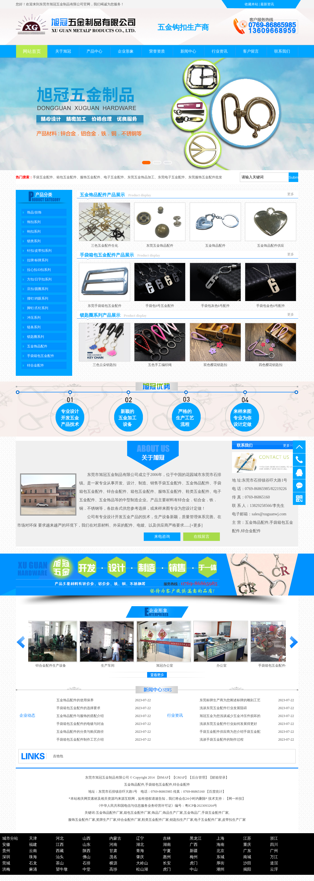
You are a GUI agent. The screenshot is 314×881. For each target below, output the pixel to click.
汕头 (60, 857)
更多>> (288, 446)
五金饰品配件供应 (270, 246)
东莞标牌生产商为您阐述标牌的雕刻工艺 (230, 700)
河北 (60, 838)
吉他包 (58, 756)
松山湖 (142, 869)
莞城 (6, 863)
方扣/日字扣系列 (39, 279)
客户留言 (251, 51)
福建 (33, 844)
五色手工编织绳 (160, 365)
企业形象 (126, 51)
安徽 (6, 844)
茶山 (60, 863)
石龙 (33, 863)
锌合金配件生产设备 (52, 666)
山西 (86, 838)
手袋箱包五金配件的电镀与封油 (80, 724)
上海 (220, 838)
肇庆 (140, 857)
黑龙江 (196, 838)
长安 (167, 863)
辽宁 (140, 838)
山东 (86, 844)
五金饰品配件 (37, 346)
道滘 (274, 863)
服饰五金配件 (90, 177)
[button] (146, 162)
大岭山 (142, 863)
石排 (86, 863)
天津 (33, 838)
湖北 (140, 844)
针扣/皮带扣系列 (39, 251)
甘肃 (113, 851)
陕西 (86, 851)
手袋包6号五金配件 (159, 306)
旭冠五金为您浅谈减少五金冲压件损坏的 (230, 716)
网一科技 (235, 799)
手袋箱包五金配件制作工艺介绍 (80, 739)
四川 (274, 844)
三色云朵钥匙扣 (104, 365)
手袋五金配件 (43, 177)
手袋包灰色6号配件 (215, 306)
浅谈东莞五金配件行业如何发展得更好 (228, 724)
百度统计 (215, 792)
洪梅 (6, 869)
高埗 (113, 869)
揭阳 (247, 869)
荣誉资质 (157, 51)
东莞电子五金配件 (171, 177)
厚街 (220, 863)
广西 (194, 844)
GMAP (180, 777)
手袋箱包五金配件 (40, 356)
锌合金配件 (35, 365)
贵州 (6, 851)
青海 (140, 851)
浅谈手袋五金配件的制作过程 (222, 739)
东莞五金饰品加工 (140, 177)
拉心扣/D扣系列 (39, 270)
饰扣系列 (34, 222)
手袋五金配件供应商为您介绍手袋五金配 (230, 732)
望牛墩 (62, 869)
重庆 (247, 844)
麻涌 (33, 869)
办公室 (223, 666)
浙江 (274, 838)
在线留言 (201, 536)
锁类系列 (34, 241)
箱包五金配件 (66, 177)
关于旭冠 (63, 51)
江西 (60, 844)
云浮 (274, 869)
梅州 (194, 857)
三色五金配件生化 (104, 246)
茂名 (113, 857)
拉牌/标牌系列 (37, 260)
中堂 (86, 869)
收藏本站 (251, 4)
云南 (33, 851)
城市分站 (10, 838)
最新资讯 (267, 4)
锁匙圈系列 (35, 337)
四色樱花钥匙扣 (270, 365)
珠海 (33, 857)
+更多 (196, 525)
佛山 (86, 857)
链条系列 (34, 327)
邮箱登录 (218, 777)
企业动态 (27, 715)
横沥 (113, 863)
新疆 (194, 851)
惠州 (167, 857)
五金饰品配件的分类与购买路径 (80, 732)
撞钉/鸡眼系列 (37, 298)
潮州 (220, 869)
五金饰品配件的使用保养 (75, 700)
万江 (274, 857)
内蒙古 (115, 838)
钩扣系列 (34, 231)
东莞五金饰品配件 (159, 246)
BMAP (164, 777)
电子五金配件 (114, 177)
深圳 (6, 857)
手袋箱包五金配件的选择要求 (78, 708)
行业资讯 (219, 51)
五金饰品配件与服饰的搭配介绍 (80, 716)
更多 (290, 194)
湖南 (167, 844)
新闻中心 (188, 51)
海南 (220, 844)
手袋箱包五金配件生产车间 (279, 666)
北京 (220, 851)
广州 (274, 851)
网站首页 (32, 51)
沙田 (247, 863)
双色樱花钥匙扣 (215, 365)
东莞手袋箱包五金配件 (104, 306)
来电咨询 (162, 536)
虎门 (194, 863)
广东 (247, 851)
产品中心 (94, 51)
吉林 (167, 838)
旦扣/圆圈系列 (37, 289)
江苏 (247, 838)
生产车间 (109, 666)
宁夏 (167, 851)
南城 (247, 857)
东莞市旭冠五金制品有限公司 (107, 777)
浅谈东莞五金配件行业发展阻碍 (223, 708)
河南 (113, 844)
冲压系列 (34, 318)
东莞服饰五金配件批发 (205, 177)
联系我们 (282, 51)
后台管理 (198, 777)
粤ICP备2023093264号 (201, 806)
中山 (194, 869)
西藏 (60, 851)
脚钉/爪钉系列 (37, 308)
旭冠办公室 (165, 666)
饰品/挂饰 (34, 212)
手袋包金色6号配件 (270, 306)
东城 (220, 857)
